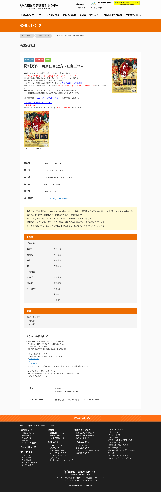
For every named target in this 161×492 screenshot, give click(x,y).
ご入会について (27, 455)
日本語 (22, 426)
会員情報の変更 (27, 460)
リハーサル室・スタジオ (59, 453)
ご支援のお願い (133, 15)
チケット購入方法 (28, 447)
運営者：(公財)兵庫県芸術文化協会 (121, 440)
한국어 (53, 426)
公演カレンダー (28, 15)
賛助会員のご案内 (82, 448)
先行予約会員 (69, 15)
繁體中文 (45, 426)
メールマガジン (114, 443)
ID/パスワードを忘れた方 (31, 462)
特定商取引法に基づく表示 (118, 455)
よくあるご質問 (96, 8)
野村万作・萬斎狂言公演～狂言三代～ (70, 36)
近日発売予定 (27, 438)
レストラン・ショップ (58, 455)
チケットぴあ (34, 359)
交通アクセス (81, 8)
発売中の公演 (27, 436)
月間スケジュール (28, 433)
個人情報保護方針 (114, 448)
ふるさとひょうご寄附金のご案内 (88, 450)
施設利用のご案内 (113, 15)
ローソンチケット (35, 361)
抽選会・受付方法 (82, 438)
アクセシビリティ (56, 458)
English (29, 426)
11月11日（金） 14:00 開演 (56, 198)
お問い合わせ (113, 437)
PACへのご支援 (82, 445)
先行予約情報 (27, 457)
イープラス (33, 364)
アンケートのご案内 (29, 443)
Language (80, 4)
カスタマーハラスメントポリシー (120, 458)
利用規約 (111, 453)
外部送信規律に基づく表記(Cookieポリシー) (124, 450)
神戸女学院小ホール (57, 438)
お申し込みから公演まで (85, 433)
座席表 (82, 15)
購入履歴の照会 (27, 465)
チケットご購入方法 (49, 15)
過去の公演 (26, 440)
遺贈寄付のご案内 (82, 453)
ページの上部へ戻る (80, 418)
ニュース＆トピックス (116, 430)
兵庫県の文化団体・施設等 (118, 445)
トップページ (27, 36)
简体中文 (37, 426)
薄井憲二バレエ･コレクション (61, 460)
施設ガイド (95, 15)
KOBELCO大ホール (57, 433)
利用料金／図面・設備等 (85, 436)
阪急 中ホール (55, 436)
